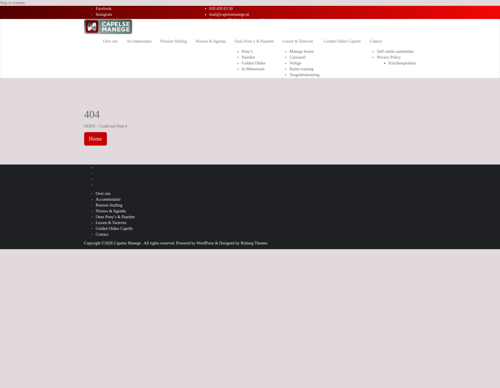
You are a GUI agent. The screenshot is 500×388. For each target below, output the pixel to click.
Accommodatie (108, 199)
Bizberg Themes (254, 243)
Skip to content (12, 3)
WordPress (205, 243)
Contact (102, 234)
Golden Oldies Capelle (114, 228)
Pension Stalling (109, 205)
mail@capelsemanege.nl (229, 14)
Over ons (103, 193)
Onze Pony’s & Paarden (115, 217)
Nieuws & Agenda (111, 211)
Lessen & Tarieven (111, 223)
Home (95, 139)
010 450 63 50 (221, 8)
